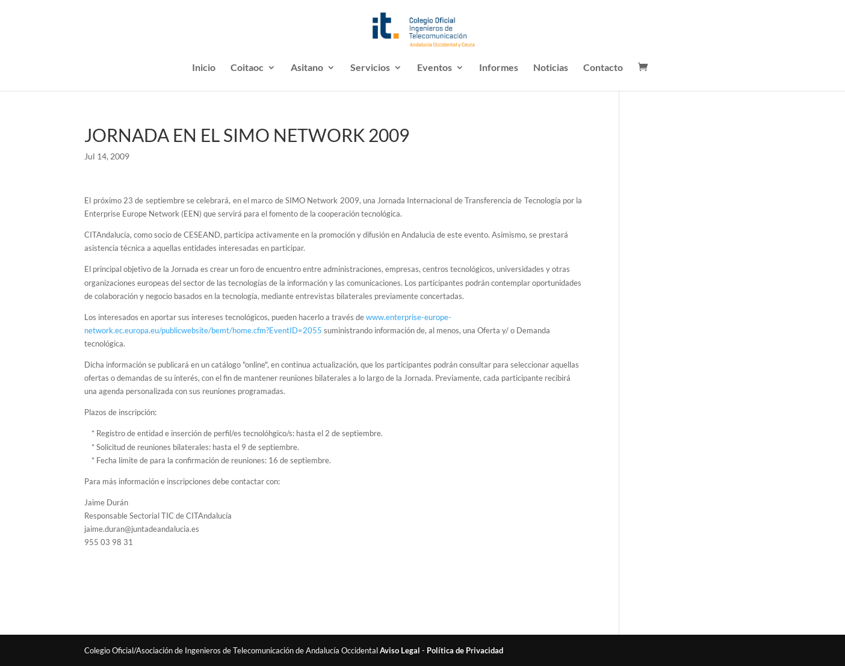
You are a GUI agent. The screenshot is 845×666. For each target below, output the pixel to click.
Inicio (203, 68)
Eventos (434, 68)
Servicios (370, 68)
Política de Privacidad (465, 650)
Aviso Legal (400, 650)
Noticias (550, 68)
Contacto (603, 68)
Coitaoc (247, 68)
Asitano (307, 68)
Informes (498, 68)
